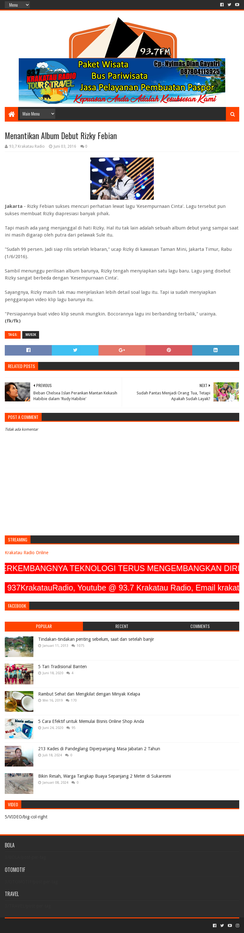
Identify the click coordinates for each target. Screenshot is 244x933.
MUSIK (30, 334)
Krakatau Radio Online (26, 552)
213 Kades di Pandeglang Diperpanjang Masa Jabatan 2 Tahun (99, 748)
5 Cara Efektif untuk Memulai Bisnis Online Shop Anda (91, 721)
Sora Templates (40, 925)
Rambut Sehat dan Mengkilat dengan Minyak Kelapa (89, 693)
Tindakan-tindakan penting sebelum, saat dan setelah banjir (96, 639)
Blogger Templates (76, 925)
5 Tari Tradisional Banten (62, 666)
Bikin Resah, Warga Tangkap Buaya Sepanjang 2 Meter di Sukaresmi (104, 776)
